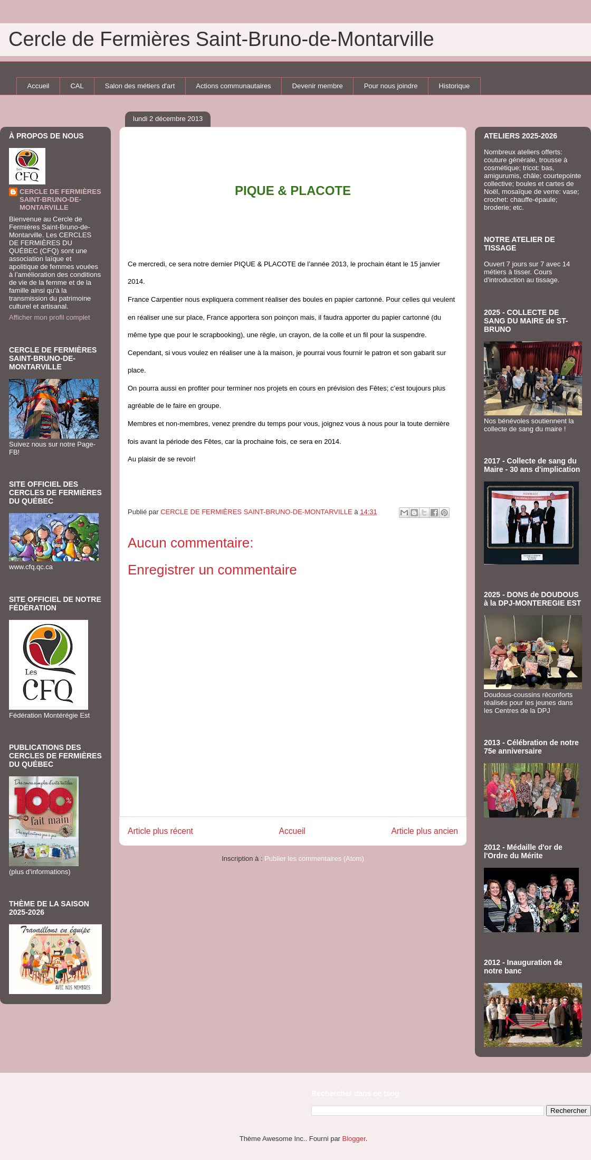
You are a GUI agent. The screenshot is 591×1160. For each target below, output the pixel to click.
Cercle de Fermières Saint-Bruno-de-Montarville (221, 39)
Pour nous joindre (391, 86)
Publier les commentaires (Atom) (314, 858)
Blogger (354, 1139)
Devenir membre (317, 86)
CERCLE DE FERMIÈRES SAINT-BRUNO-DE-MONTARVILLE (60, 199)
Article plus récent (160, 831)
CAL (76, 86)
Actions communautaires (233, 86)
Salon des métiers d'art (140, 86)
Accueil (38, 86)
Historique (454, 86)
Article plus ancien (424, 831)
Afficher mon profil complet (49, 317)
